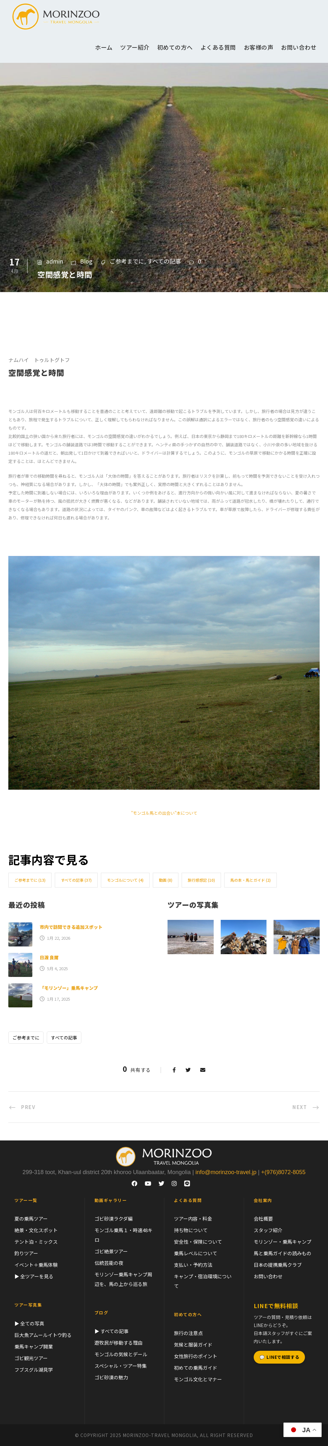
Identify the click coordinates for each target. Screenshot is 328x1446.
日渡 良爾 (49, 957)
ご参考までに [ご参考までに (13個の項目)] (29, 880)
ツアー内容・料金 (193, 1218)
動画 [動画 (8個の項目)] (165, 880)
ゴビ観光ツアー (31, 1358)
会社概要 (263, 1218)
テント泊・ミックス (36, 1241)
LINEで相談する (279, 1357)
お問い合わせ (298, 47)
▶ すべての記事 (111, 1331)
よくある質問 (218, 47)
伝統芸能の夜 (108, 1262)
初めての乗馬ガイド (195, 1367)
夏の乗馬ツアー (31, 1218)
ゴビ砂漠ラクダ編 (113, 1218)
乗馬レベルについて (195, 1253)
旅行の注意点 (188, 1333)
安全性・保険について (198, 1241)
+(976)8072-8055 (283, 1172)
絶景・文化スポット (36, 1230)
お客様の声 (259, 47)
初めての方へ (175, 47)
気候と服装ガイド (193, 1344)
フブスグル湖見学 (33, 1369)
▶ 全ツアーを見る (33, 1276)
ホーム (104, 47)
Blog (86, 261)
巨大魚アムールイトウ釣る (43, 1335)
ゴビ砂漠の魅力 (111, 1377)
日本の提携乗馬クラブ (278, 1264)
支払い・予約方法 (193, 1264)
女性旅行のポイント (195, 1356)
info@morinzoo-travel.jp (225, 1172)
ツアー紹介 (135, 47)
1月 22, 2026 (58, 938)
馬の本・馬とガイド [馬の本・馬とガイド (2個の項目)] (250, 880)
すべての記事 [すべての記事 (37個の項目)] (76, 880)
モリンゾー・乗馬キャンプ (282, 1241)
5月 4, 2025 (57, 968)
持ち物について (191, 1230)
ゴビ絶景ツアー (111, 1251)
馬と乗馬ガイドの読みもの (282, 1253)
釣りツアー (26, 1253)
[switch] (164, 419)
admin (54, 261)
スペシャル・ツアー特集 (120, 1365)
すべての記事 (164, 261)
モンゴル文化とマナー (198, 1379)
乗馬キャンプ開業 (33, 1346)
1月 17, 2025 (58, 999)
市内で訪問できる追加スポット (71, 927)
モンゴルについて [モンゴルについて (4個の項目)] (125, 880)
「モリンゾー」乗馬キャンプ (69, 988)
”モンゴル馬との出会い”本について (164, 813)
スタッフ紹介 (268, 1230)
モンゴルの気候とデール (120, 1354)
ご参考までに (127, 261)
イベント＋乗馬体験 (36, 1264)
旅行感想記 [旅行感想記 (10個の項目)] (201, 880)
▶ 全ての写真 (29, 1323)
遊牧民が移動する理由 (118, 1342)
